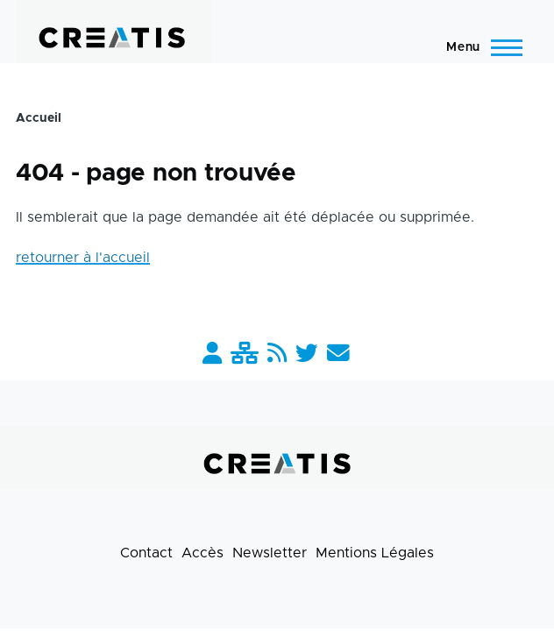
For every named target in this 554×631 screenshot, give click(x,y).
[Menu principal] (479, 47)
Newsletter (269, 553)
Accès (202, 553)
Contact (146, 553)
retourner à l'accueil (83, 258)
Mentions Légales (375, 553)
